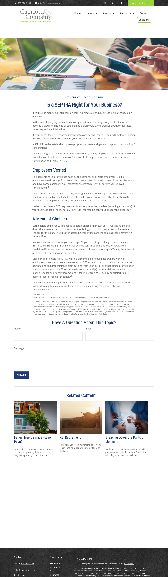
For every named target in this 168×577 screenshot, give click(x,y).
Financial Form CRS (84, 559)
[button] (77, 13)
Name (17, 328)
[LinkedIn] (113, 3)
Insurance (54, 574)
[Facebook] (121, 3)
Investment (55, 567)
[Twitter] (105, 3)
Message (19, 348)
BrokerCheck (129, 564)
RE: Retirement (70, 437)
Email (88, 328)
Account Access (140, 3)
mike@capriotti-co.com (47, 3)
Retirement (55, 563)
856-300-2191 (22, 3)
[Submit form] (21, 375)
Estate (53, 571)
